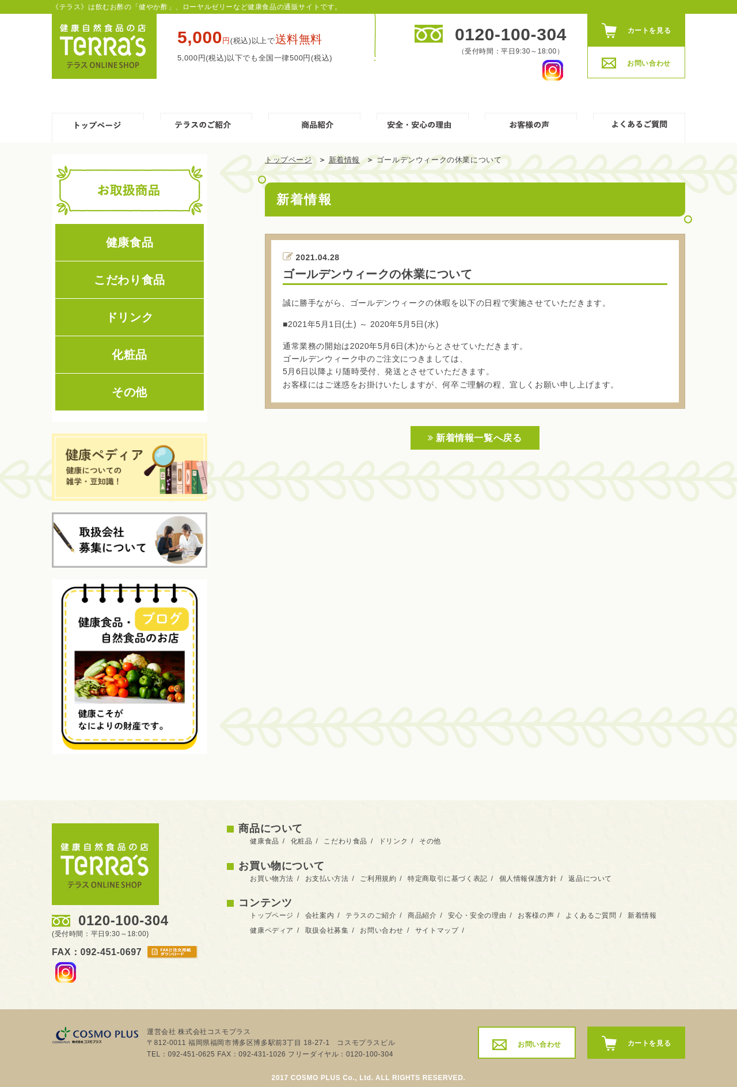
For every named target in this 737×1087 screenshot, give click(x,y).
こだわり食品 (129, 279)
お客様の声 (536, 915)
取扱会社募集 (327, 930)
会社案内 (319, 915)
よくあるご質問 (590, 915)
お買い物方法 (272, 879)
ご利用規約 (378, 879)
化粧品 (129, 354)
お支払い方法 (327, 879)
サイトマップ (437, 930)
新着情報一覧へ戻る (475, 438)
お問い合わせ (382, 930)
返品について (590, 879)
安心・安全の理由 (477, 915)
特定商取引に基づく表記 (448, 879)
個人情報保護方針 (528, 879)
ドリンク (129, 317)
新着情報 (642, 915)
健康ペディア (272, 930)
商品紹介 (422, 915)
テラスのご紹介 (370, 915)
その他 (129, 392)
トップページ (272, 915)
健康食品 (129, 242)
